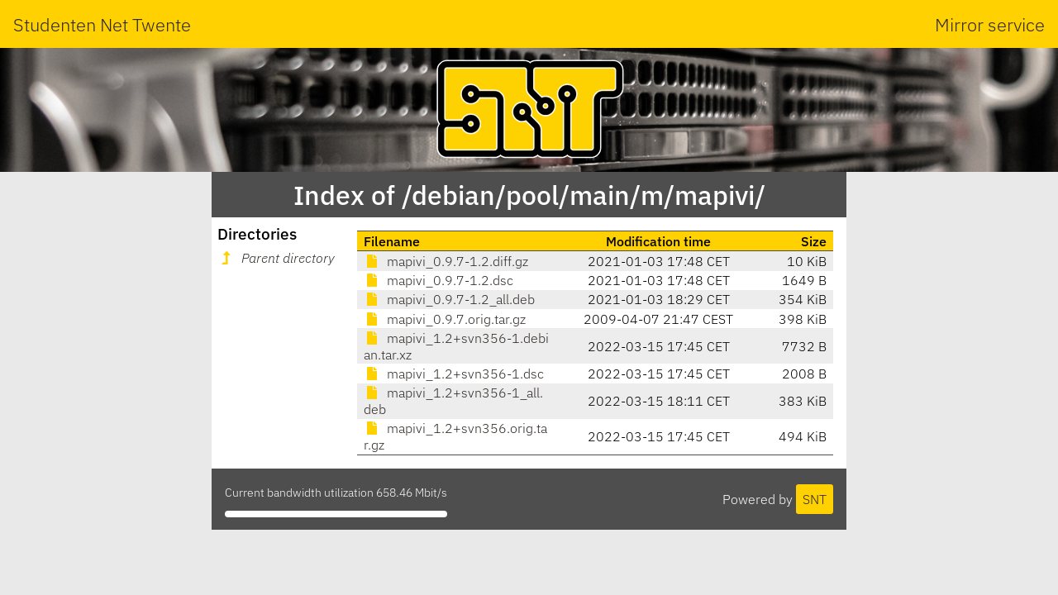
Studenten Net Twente (102, 24)
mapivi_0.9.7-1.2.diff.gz (446, 261)
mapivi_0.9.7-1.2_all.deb (449, 299)
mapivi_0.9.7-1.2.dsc (438, 280)
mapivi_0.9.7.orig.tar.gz (445, 319)
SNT (815, 499)
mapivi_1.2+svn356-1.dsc (454, 373)
